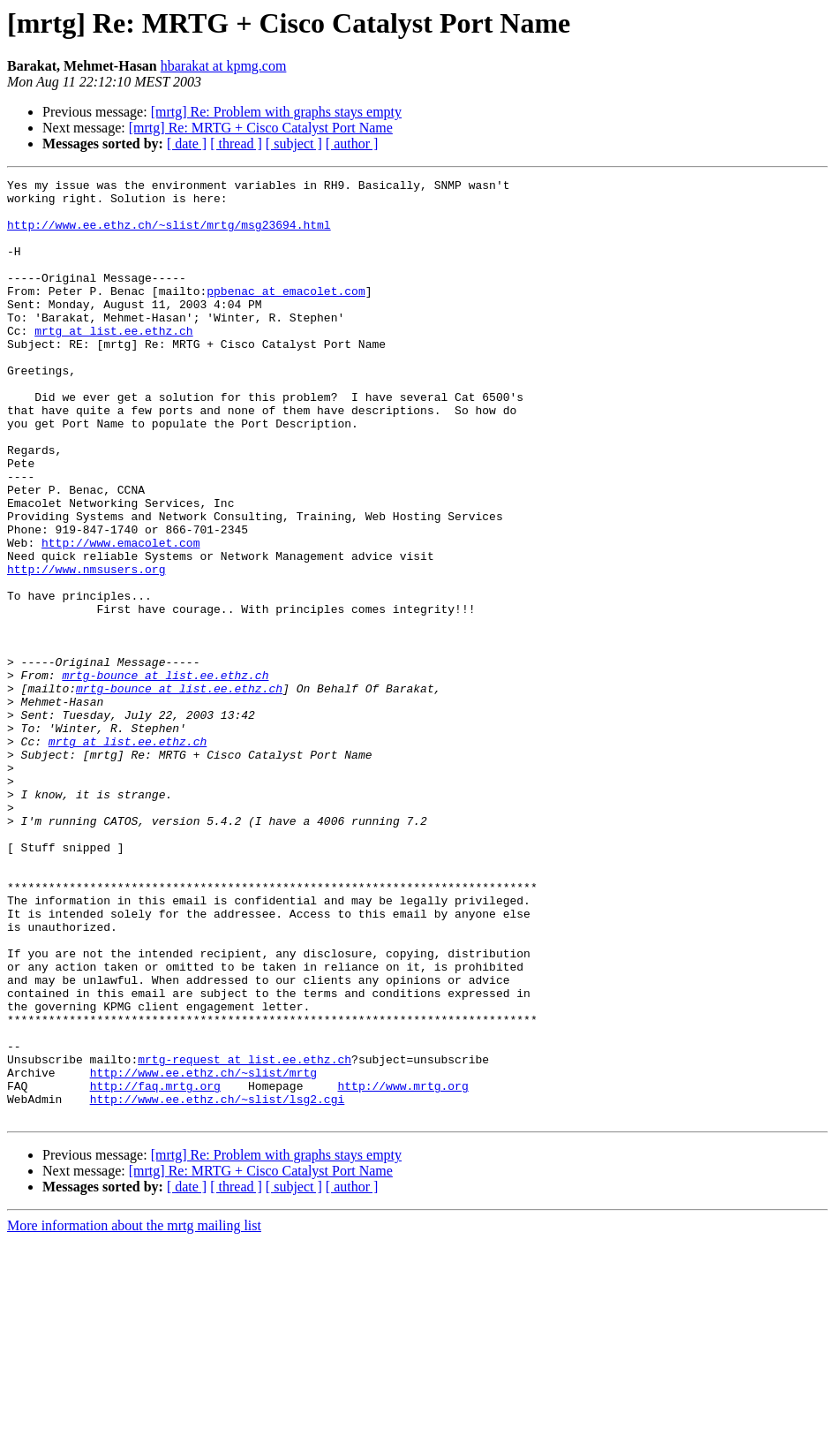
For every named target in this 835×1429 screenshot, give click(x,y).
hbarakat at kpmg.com (224, 65)
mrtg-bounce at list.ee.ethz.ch (165, 775)
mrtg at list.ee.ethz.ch (113, 362)
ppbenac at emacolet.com (286, 314)
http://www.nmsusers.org (86, 648)
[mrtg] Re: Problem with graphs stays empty (276, 111)
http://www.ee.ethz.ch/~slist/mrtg (203, 1252)
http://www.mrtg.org (402, 1268)
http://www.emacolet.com (120, 616)
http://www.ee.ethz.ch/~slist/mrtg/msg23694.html (169, 235)
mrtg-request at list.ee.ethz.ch (244, 1236)
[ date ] (187, 143)
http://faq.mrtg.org (155, 1268)
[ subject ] (294, 143)
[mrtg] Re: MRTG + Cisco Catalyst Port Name (261, 127)
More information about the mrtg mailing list (134, 1413)
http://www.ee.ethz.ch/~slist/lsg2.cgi (217, 1284)
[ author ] (352, 143)
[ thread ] (236, 143)
